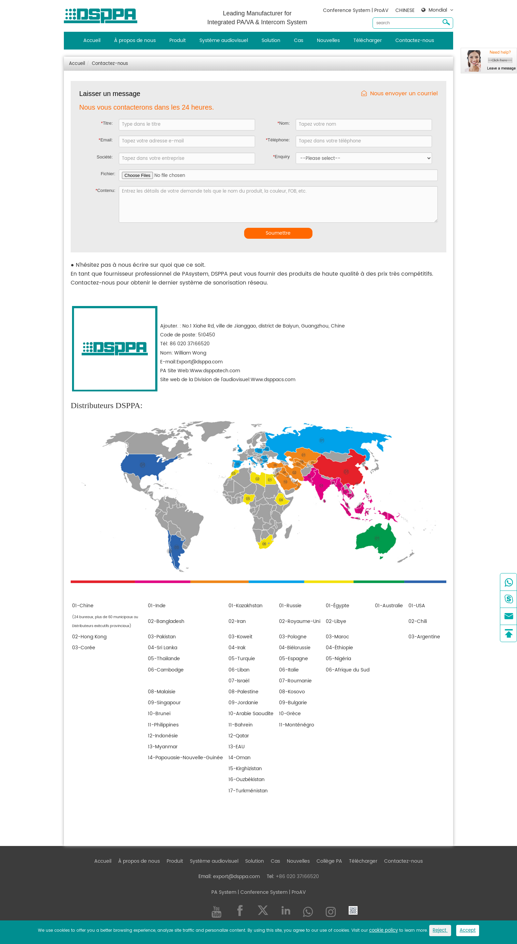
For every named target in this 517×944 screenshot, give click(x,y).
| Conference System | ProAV (271, 892)
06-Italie (289, 670)
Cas (298, 40)
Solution (271, 40)
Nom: (283, 123)
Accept (468, 930)
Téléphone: (278, 139)
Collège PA (329, 861)
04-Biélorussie (294, 648)
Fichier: (108, 173)
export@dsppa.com (236, 876)
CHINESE (405, 10)
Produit (177, 40)
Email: (106, 139)
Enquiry (281, 156)
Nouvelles (328, 40)
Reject (440, 930)
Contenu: (105, 190)
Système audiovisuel (223, 40)
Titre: (107, 123)
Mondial (438, 10)
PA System (223, 892)
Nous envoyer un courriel (399, 93)
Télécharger (367, 40)
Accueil (91, 40)
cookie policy (383, 930)
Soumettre (278, 233)
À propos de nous (135, 40)
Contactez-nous (414, 40)
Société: (105, 156)
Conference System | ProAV (356, 10)
